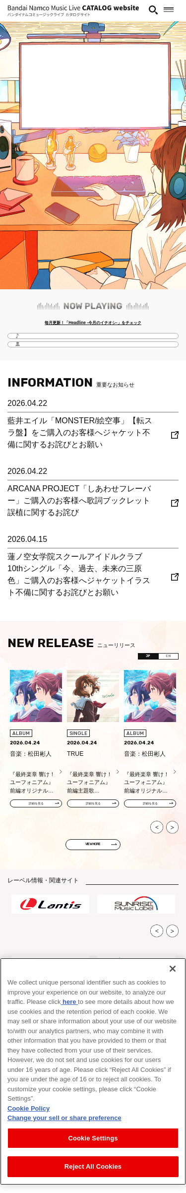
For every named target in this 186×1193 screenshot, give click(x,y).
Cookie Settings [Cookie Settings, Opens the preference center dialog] (93, 1138)
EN (163, 660)
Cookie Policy (28, 1108)
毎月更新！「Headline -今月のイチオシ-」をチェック (92, 324)
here (69, 1001)
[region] (93, 1071)
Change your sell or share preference (64, 1118)
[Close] (173, 969)
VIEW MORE (93, 855)
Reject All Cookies (93, 1166)
